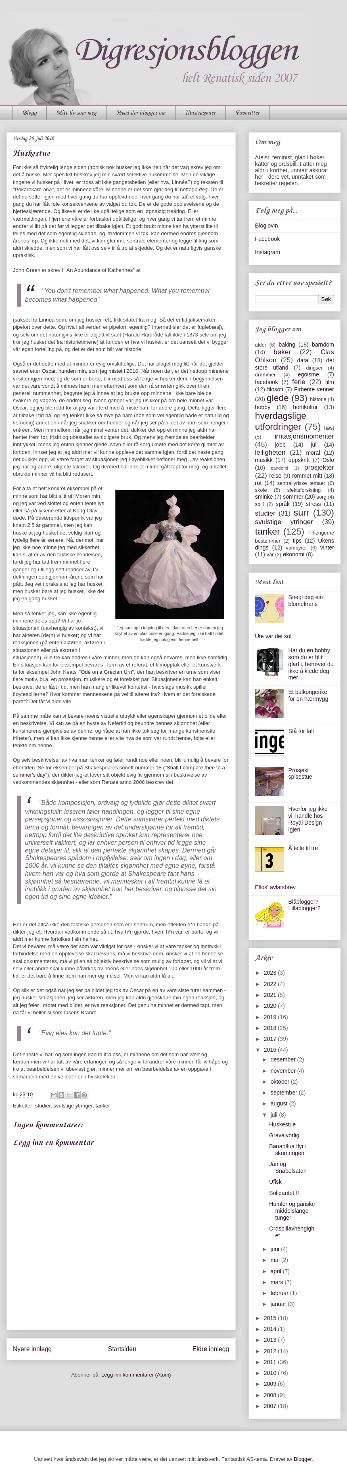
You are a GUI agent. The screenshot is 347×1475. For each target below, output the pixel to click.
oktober (280, 1081)
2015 (271, 1318)
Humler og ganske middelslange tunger (292, 1211)
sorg (322, 497)
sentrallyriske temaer (301, 483)
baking (287, 344)
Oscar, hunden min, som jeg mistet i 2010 (90, 371)
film (329, 382)
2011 (271, 1362)
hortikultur (305, 407)
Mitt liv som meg (76, 113)
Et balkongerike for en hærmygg (308, 695)
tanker (103, 1106)
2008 (271, 1395)
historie (318, 399)
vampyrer (296, 548)
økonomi (294, 554)
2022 (271, 984)
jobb (280, 444)
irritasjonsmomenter (304, 436)
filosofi (275, 389)
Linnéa (47, 320)
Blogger (302, 1459)
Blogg (30, 113)
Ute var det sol (273, 636)
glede (278, 398)
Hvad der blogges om (140, 113)
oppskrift (299, 460)
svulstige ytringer (72, 1106)
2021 (271, 995)
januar (279, 1304)
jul (313, 444)
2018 (271, 1028)
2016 (271, 1050)
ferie (298, 382)
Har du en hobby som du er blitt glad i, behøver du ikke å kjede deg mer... (311, 664)
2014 (271, 1329)
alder (260, 345)
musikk (264, 460)
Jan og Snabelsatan (288, 1167)
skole (261, 490)
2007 (271, 1406)
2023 (271, 972)
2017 (271, 1039)
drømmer (265, 375)
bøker (282, 352)
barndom (323, 344)
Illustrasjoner (200, 113)
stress (313, 504)
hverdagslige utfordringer (280, 421)
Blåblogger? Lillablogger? (304, 905)
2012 (271, 1351)
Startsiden (122, 1348)
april (276, 1271)
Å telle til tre (303, 848)
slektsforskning (304, 490)
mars (277, 1282)
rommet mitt (307, 475)
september (284, 1092)
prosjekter (319, 467)
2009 (271, 1384)
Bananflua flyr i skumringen (288, 1149)
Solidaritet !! (284, 1193)
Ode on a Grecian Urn (106, 672)
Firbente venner (314, 389)
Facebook (267, 239)
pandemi (279, 468)
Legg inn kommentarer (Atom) (136, 1375)
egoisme (308, 374)
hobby (262, 407)
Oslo (328, 460)
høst (329, 428)
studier (42, 1106)
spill (259, 504)
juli (274, 1114)
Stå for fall (301, 731)
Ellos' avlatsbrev (275, 887)
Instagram (267, 252)
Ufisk (275, 1181)
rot (258, 483)
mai (275, 1260)
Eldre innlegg (210, 1348)
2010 (271, 1373)
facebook (266, 382)
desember (283, 1059)
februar (280, 1293)
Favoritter (247, 113)
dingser (314, 368)
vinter (327, 547)
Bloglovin (266, 225)
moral (313, 452)
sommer (293, 496)
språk (283, 504)
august (279, 1103)
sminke (264, 496)
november (283, 1071)
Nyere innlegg (32, 1348)
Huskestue (282, 1124)
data (302, 360)
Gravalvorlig (284, 1135)
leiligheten (270, 452)
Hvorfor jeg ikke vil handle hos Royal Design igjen (308, 819)
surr (301, 513)
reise (275, 475)
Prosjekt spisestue (300, 773)
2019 (271, 1017)
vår (270, 555)
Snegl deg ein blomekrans (305, 600)
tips (297, 540)
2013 (271, 1340)
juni (275, 1249)
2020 (271, 1006)
